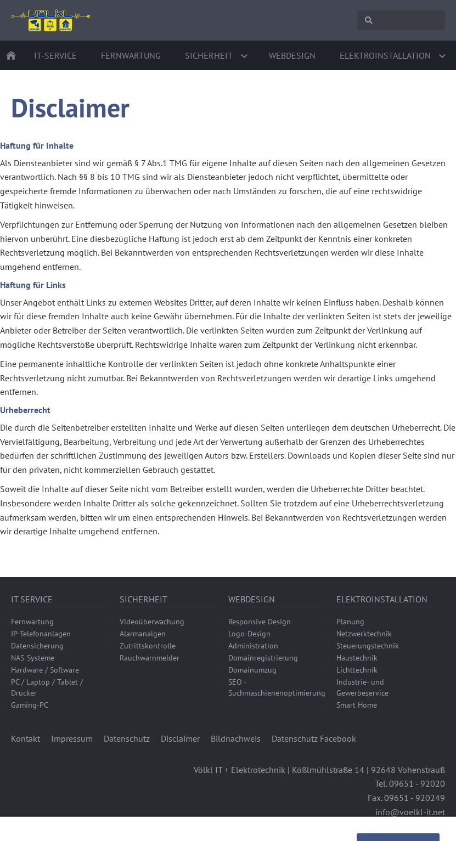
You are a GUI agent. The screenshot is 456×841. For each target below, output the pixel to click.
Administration (253, 646)
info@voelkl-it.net (410, 811)
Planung (350, 621)
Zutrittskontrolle (148, 646)
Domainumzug (252, 670)
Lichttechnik (357, 670)
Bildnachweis (236, 738)
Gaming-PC (29, 705)
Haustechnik (357, 658)
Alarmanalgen (143, 634)
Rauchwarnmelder (149, 658)
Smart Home (356, 705)
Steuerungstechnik (367, 646)
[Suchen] (401, 20)
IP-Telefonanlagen (41, 634)
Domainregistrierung (263, 658)
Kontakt (25, 738)
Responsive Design (259, 621)
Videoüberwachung (152, 621)
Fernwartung (32, 621)
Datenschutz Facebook (314, 738)
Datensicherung (37, 646)
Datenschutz (127, 738)
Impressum (72, 738)
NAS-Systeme (32, 658)
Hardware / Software (45, 670)
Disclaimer (180, 738)
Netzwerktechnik (364, 634)
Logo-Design (249, 634)
